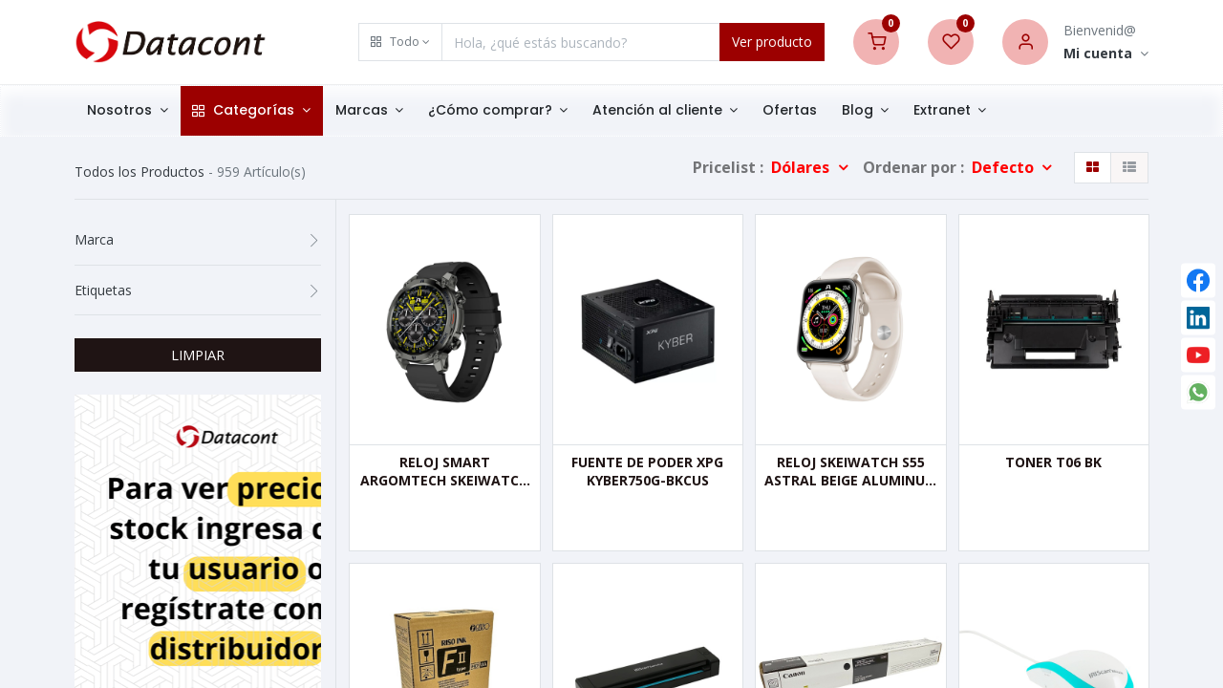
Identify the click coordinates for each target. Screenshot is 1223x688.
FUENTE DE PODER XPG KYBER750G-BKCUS (647, 471)
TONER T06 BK (1053, 462)
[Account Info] (1105, 54)
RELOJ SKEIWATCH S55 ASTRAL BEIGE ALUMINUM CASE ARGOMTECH (850, 471)
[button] (400, 42)
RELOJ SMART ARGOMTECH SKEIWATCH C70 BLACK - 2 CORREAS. (444, 471)
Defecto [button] (1005, 167)
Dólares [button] (802, 167)
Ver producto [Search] (772, 41)
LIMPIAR (198, 354)
